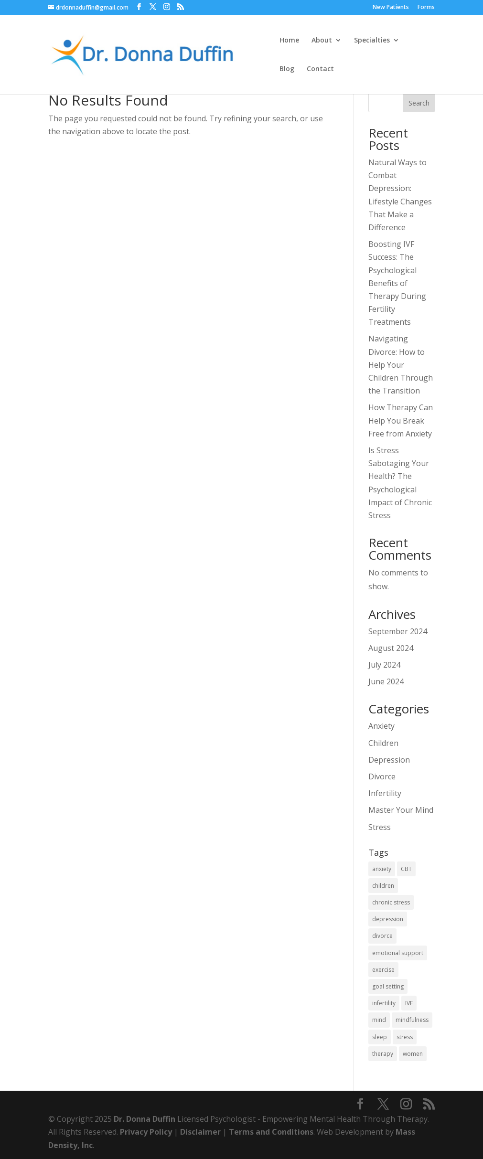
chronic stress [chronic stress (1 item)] (391, 902)
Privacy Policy (146, 1132)
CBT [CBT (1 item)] (406, 869)
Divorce (382, 776)
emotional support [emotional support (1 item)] (397, 953)
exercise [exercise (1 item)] (383, 970)
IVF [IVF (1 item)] (409, 1003)
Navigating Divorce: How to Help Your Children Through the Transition (400, 364)
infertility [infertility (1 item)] (384, 1003)
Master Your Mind (400, 810)
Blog (286, 69)
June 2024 (386, 681)
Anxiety (381, 726)
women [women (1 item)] (413, 1054)
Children (383, 743)
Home (289, 40)
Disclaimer (200, 1132)
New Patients (391, 7)
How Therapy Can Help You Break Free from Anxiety (400, 420)
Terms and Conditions (271, 1132)
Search (418, 102)
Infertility (384, 793)
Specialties (372, 40)
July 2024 (384, 664)
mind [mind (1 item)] (379, 1020)
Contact (320, 69)
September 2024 (397, 631)
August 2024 (390, 648)
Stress (379, 827)
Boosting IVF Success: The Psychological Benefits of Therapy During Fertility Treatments (397, 283)
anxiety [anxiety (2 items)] (381, 869)
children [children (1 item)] (383, 886)
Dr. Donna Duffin (144, 1119)
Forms (426, 7)
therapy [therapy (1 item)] (382, 1054)
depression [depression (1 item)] (387, 919)
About (321, 40)
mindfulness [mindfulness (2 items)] (412, 1020)
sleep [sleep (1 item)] (379, 1037)
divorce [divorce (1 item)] (382, 936)
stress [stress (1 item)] (405, 1037)
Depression (389, 760)
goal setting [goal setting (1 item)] (388, 986)
